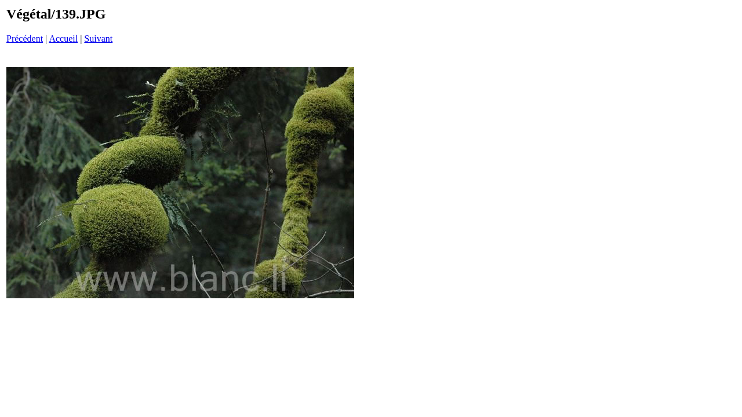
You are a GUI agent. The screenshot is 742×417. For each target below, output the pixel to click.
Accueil (63, 38)
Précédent (24, 38)
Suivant (98, 38)
